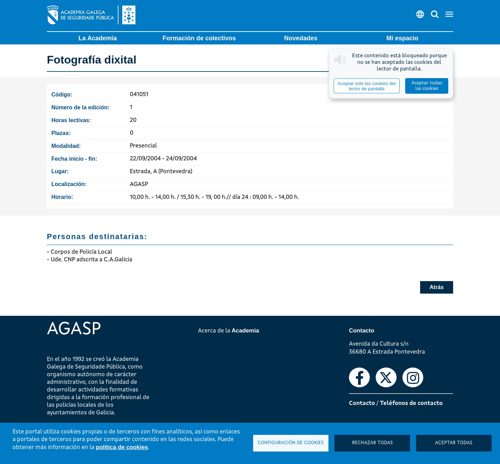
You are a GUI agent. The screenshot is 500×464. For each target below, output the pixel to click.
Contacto (362, 403)
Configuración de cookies (291, 443)
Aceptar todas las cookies (426, 86)
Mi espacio (402, 38)
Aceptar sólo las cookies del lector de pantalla (366, 86)
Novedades (300, 38)
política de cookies (122, 447)
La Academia (97, 38)
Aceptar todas (453, 443)
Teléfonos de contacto (411, 403)
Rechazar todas (372, 443)
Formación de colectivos (199, 38)
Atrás (437, 287)
